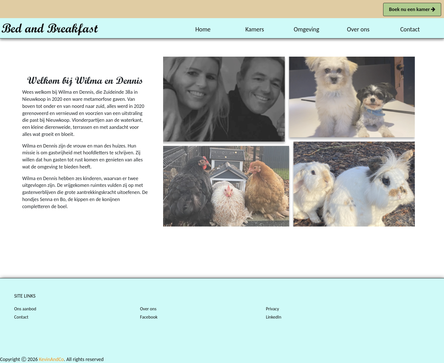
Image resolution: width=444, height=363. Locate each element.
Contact (21, 317)
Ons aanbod (25, 308)
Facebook (148, 317)
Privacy (272, 308)
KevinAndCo (51, 359)
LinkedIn (273, 317)
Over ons (148, 308)
